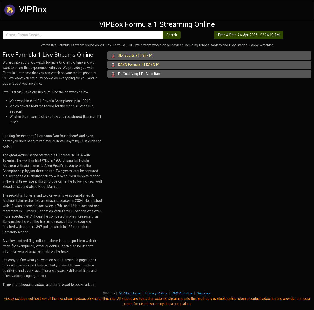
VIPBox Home (130, 293)
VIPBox (25, 10)
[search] (83, 35)
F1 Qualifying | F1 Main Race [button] (136, 74)
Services (203, 293)
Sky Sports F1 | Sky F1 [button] (132, 55)
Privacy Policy (156, 293)
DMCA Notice (182, 293)
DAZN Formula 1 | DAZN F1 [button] (135, 65)
